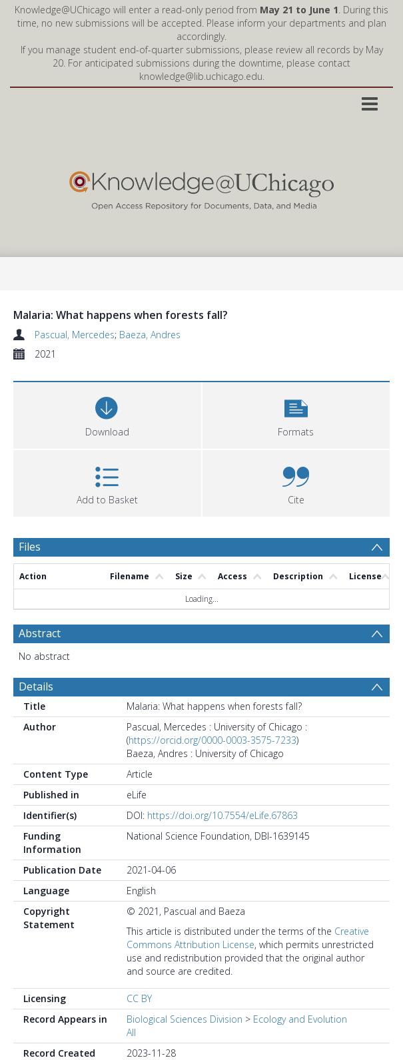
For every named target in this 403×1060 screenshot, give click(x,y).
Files (30, 546)
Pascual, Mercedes (75, 334)
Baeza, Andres (150, 334)
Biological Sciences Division (184, 1019)
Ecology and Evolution (300, 1019)
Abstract (40, 633)
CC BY (139, 998)
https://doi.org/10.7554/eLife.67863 (222, 815)
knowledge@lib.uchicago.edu (200, 76)
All (131, 1032)
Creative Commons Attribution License (248, 938)
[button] (296, 413)
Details (36, 686)
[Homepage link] (201, 187)
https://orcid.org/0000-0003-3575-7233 (212, 740)
